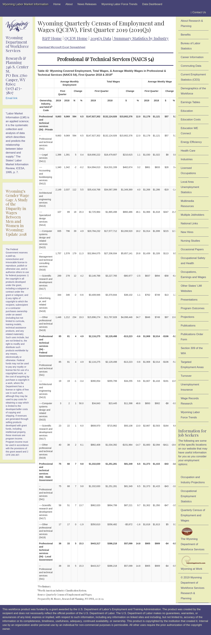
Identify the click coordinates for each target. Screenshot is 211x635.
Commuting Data (191, 65)
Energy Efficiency (191, 142)
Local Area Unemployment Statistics (190, 187)
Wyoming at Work (193, 563)
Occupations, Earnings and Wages (193, 274)
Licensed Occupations (188, 170)
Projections (187, 316)
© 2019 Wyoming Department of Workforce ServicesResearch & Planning (192, 588)
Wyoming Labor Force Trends (119, 4)
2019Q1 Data (100, 38)
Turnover (186, 375)
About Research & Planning (192, 23)
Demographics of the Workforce (193, 91)
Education (187, 110)
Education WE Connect (189, 131)
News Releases (87, 4)
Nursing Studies (190, 240)
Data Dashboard (152, 4)
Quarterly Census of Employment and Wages (193, 515)
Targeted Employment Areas (192, 364)
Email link (11, 98)
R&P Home (52, 38)
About (69, 4)
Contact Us (198, 12)
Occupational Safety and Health (193, 260)
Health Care (188, 150)
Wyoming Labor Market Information (25, 4)
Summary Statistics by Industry (141, 38)
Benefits (186, 34)
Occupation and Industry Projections (193, 480)
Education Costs (191, 119)
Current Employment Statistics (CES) (193, 77)
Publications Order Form (192, 337)
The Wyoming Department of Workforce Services (192, 539)
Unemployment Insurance (190, 387)
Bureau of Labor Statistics (190, 46)
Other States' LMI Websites (191, 288)
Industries (187, 159)
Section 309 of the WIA (192, 351)
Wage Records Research (190, 401)
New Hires (187, 232)
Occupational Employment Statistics (189, 496)
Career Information (192, 57)
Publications (188, 325)
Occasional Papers (192, 249)
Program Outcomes (192, 308)
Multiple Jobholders (192, 214)
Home (57, 4)
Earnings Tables (190, 102)
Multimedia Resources (187, 203)
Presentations (189, 299)
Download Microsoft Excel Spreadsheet (61, 47)
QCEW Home (76, 38)
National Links (189, 223)
